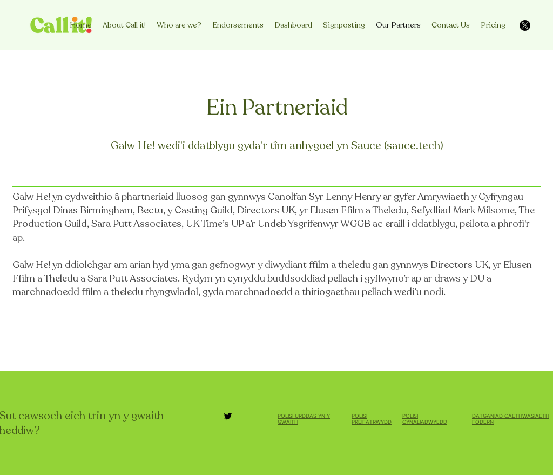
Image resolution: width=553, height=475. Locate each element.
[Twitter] (227, 416)
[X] (525, 25)
